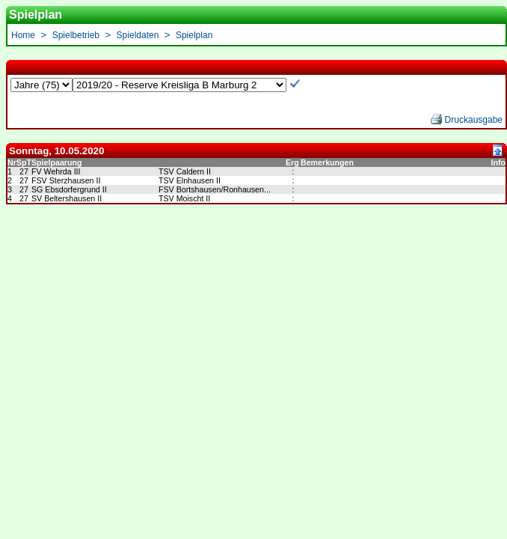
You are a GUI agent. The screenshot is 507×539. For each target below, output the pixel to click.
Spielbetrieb (75, 35)
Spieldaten (138, 35)
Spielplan (194, 35)
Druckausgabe (466, 120)
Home (23, 35)
